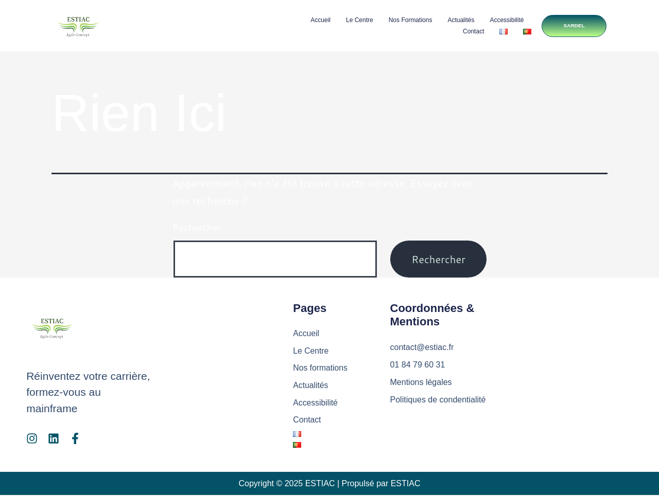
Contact (471, 31)
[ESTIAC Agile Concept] (559, 365)
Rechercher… (200, 227)
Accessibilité (505, 20)
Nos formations (408, 20)
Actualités (459, 20)
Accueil (318, 20)
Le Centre (357, 20)
